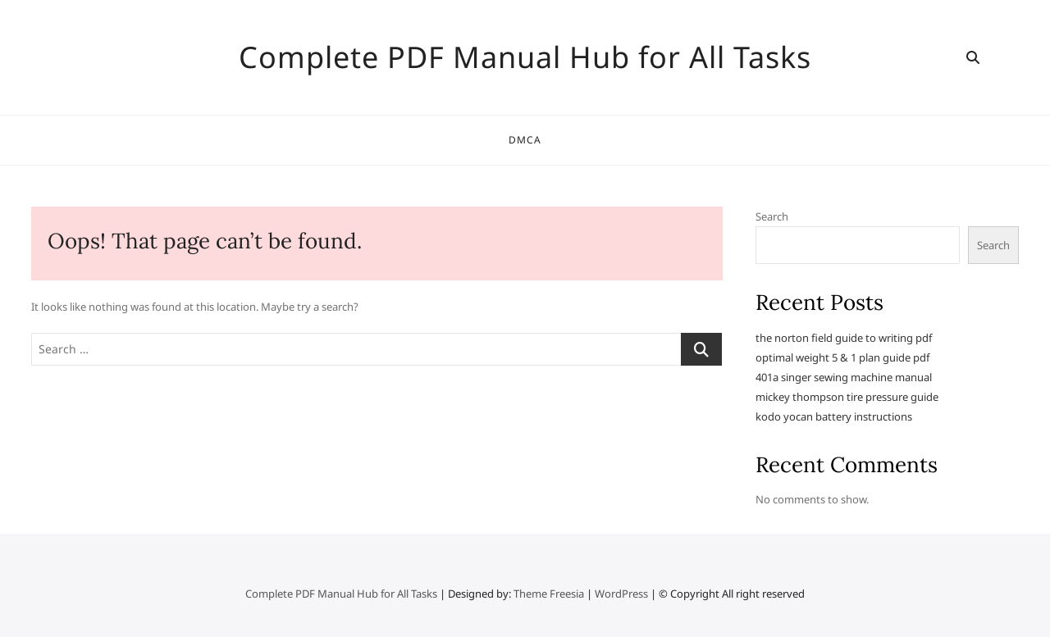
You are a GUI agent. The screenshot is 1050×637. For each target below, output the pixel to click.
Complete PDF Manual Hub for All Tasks (525, 57)
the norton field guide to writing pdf (844, 337)
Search (772, 216)
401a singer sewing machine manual (844, 377)
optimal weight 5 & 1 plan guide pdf (842, 357)
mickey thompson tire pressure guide (847, 396)
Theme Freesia (549, 593)
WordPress (621, 593)
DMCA (525, 140)
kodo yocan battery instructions (834, 416)
